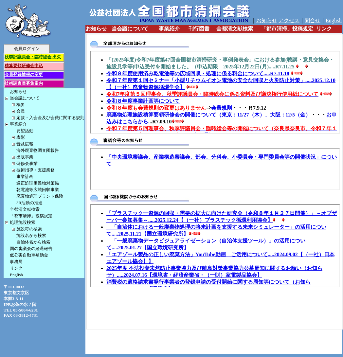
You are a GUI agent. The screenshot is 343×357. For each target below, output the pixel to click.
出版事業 (24, 156)
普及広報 (24, 143)
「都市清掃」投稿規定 (31, 215)
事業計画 (24, 176)
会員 (20, 111)
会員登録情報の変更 (24, 74)
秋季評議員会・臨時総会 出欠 (33, 56)
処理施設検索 (22, 222)
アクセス (289, 20)
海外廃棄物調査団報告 (37, 150)
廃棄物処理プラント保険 (39, 196)
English (16, 274)
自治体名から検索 (33, 242)
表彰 (20, 137)
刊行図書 (196, 28)
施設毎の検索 (29, 228)
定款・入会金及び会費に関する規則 (50, 117)
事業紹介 (18, 124)
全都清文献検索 (25, 209)
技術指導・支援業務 (35, 170)
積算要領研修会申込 (24, 65)
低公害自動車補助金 (29, 255)
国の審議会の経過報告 (31, 248)
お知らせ (18, 91)
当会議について (25, 98)
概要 (20, 104)
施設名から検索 (31, 235)
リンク (16, 268)
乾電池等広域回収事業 (37, 189)
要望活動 (24, 130)
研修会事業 (27, 163)
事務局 (16, 261)
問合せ (312, 20)
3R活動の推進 (29, 202)
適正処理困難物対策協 (37, 183)
